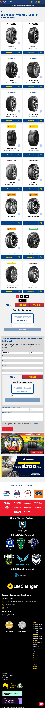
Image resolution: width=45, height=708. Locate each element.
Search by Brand (37, 628)
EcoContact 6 (12, 217)
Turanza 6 (33, 182)
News (35, 664)
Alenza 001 (11, 182)
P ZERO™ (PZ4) (33, 148)
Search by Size (37, 626)
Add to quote (9, 52)
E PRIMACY (11, 80)
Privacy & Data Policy (10, 707)
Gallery (35, 666)
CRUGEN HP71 (11, 46)
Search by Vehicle (37, 624)
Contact (35, 658)
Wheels (35, 634)
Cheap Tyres (5, 679)
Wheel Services (37, 652)
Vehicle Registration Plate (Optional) (11, 407)
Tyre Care (35, 630)
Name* (4, 356)
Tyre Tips (35, 632)
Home (3, 11)
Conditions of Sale (20, 707)
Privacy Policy (32, 423)
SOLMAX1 (33, 251)
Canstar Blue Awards (7, 675)
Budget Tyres (5, 677)
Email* (4, 366)
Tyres (34, 622)
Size (3, 351)
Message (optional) (7, 412)
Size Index (4, 673)
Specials (35, 656)
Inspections (36, 646)
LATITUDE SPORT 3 (33, 80)
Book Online (37, 660)
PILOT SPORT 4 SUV (12, 114)
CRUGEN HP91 (33, 46)
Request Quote (8, 429)
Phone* (10, 361)
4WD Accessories (37, 642)
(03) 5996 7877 (10, 605)
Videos (35, 668)
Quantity (32, 351)
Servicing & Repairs (38, 648)
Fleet (34, 662)
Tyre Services (36, 650)
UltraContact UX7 (33, 217)
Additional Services (38, 654)
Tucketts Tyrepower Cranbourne (22, 5)
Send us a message (10, 608)
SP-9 (33, 285)
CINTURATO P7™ (11, 148)
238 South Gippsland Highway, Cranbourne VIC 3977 (21, 601)
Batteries (35, 644)
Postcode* (5, 371)
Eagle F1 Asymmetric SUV (12, 285)
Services (35, 640)
